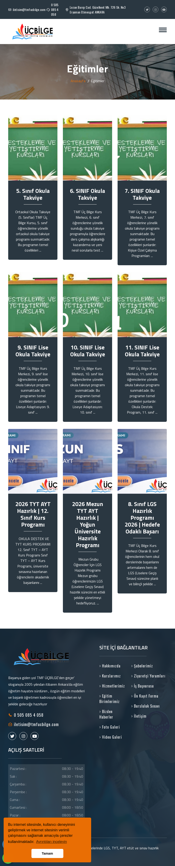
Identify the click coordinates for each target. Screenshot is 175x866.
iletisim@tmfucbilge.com (29, 9)
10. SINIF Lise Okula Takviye (87, 351)
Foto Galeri (109, 727)
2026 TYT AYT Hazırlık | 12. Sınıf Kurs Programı (33, 514)
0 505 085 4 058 (55, 9)
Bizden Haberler (106, 714)
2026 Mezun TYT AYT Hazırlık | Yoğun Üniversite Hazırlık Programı (87, 524)
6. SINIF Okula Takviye (87, 194)
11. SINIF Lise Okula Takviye (142, 351)
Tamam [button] (47, 853)
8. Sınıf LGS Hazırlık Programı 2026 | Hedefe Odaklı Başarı (142, 518)
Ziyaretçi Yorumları (148, 676)
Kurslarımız (110, 676)
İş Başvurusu (142, 686)
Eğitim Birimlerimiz (109, 698)
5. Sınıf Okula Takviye (33, 194)
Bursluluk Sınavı (145, 706)
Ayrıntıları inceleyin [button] (51, 842)
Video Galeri (110, 737)
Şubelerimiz (142, 666)
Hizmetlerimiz (112, 686)
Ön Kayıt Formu (144, 696)
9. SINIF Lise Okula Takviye (32, 351)
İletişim (139, 716)
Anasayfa (78, 81)
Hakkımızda (110, 666)
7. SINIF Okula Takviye (142, 194)
